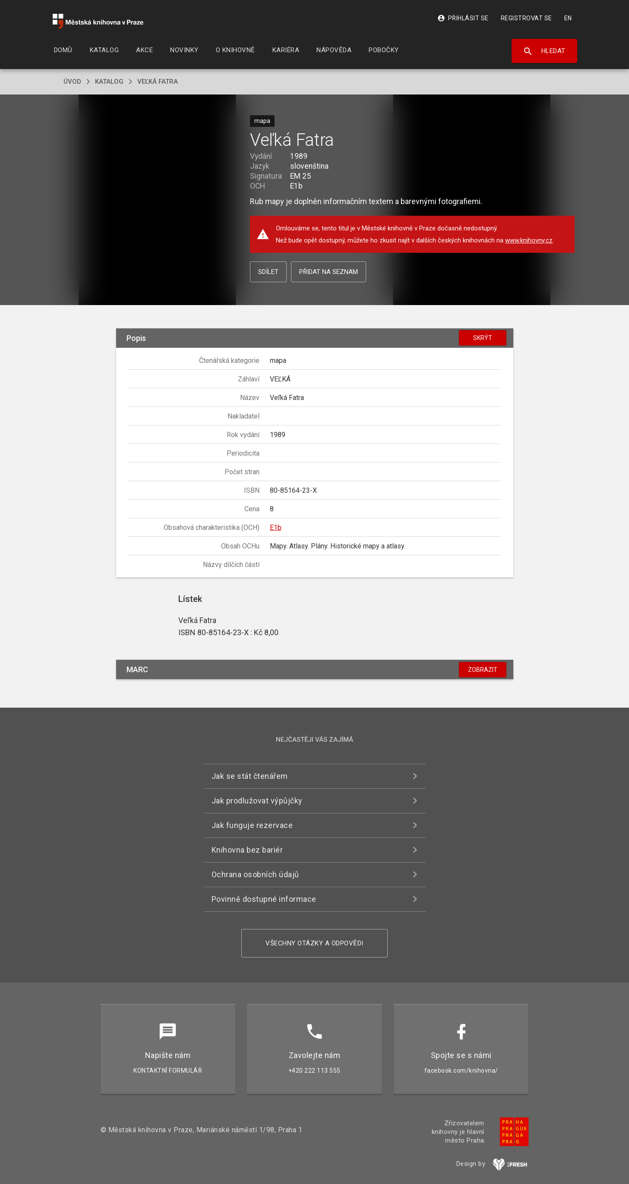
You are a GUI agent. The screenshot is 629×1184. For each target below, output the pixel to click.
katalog (109, 81)
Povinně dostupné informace (264, 899)
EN (568, 18)
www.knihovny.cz (529, 240)
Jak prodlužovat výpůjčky (257, 800)
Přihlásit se (463, 18)
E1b (275, 527)
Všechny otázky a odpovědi (314, 943)
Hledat (544, 51)
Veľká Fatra (157, 81)
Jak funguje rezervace (252, 825)
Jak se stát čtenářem (250, 776)
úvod (72, 81)
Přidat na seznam (328, 272)
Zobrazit (482, 669)
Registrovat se (526, 18)
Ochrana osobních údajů (255, 874)
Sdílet (268, 272)
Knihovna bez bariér (247, 849)
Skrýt (482, 337)
